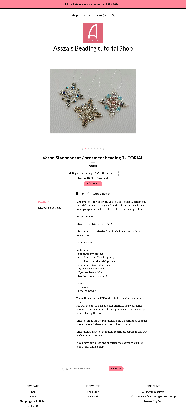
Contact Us (32, 406)
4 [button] (94, 148)
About (87, 15)
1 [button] (85, 148)
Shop (75, 15)
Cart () (101, 15)
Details (43, 201)
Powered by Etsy (153, 401)
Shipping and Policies (33, 401)
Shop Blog (93, 391)
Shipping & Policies (49, 207)
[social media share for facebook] (77, 193)
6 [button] (100, 148)
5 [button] (97, 148)
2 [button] (88, 148)
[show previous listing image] (82, 149)
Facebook (93, 396)
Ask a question (101, 193)
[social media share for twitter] (82, 193)
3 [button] (91, 148)
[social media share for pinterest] (88, 193)
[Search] (113, 15)
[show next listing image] (104, 149)
